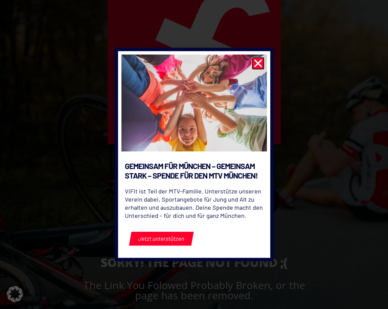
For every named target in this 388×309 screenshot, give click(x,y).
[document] (194, 154)
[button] (15, 294)
